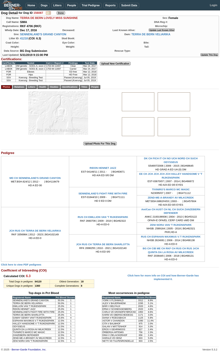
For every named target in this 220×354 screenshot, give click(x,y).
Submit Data (129, 5)
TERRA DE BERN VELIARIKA (151, 34)
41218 (24, 38)
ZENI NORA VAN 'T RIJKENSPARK (171, 224)
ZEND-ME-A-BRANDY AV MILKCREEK (171, 197)
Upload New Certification (115, 63)
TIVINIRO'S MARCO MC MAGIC (171, 189)
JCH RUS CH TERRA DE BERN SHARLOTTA (103, 244)
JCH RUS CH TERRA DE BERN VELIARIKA (35, 230)
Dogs (44, 5)
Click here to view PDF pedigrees (21, 264)
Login (213, 5)
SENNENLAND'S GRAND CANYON (43, 34)
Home (31, 5)
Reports (110, 5)
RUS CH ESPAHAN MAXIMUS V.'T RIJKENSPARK (171, 236)
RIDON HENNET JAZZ (103, 167)
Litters (57, 5)
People (71, 5)
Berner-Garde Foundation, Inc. (29, 349)
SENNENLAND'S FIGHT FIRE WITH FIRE (103, 193)
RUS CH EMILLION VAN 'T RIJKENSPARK (103, 217)
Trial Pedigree (91, 5)
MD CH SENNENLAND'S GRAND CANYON (35, 177)
